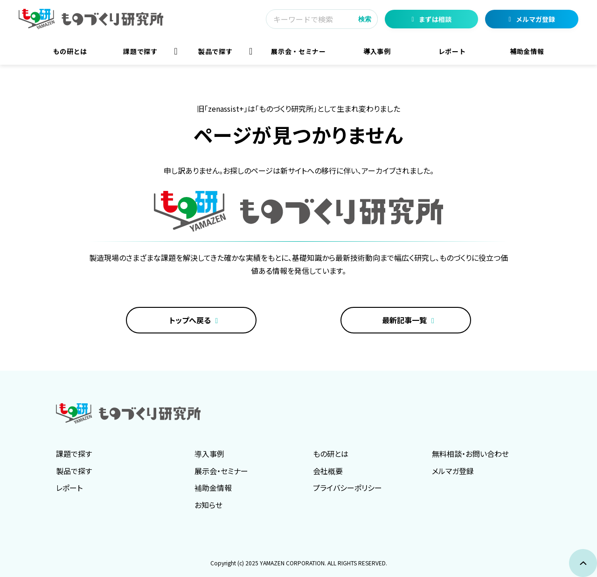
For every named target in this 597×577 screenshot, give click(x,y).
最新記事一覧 (404, 320)
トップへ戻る (190, 320)
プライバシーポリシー (347, 487)
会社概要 (328, 470)
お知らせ (208, 504)
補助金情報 (527, 51)
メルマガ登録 (535, 19)
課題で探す (140, 51)
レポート (452, 51)
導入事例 (377, 51)
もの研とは (70, 51)
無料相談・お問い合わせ (470, 453)
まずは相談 (435, 19)
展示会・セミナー (298, 51)
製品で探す (215, 51)
